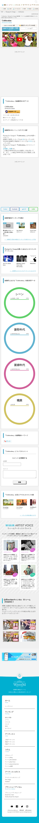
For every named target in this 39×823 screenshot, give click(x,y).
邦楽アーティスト (10, 742)
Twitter (5, 209)
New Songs (8, 779)
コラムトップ (9, 755)
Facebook (14, 209)
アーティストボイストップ (12, 777)
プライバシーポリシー (13, 810)
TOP (2, 12)
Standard (7, 781)
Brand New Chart (9, 795)
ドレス (7, 724)
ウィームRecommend (10, 759)
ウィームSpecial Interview (12, 764)
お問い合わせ (28, 810)
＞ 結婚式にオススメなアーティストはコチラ (23, 271)
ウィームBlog (8, 757)
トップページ (9, 706)
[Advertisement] (19, 73)
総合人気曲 (8, 717)
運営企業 (22, 810)
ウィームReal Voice (10, 762)
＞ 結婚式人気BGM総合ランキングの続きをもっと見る (20, 239)
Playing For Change (11, 12)
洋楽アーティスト (10, 744)
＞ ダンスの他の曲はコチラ (28, 515)
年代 (6, 726)
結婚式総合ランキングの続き (14, 218)
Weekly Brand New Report (12, 796)
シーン (7, 719)
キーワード (8, 728)
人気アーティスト (10, 739)
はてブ (24, 209)
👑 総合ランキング (27, 25)
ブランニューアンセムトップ (13, 792)
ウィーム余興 (9, 766)
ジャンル (7, 722)
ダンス (13, 117)
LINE (33, 209)
